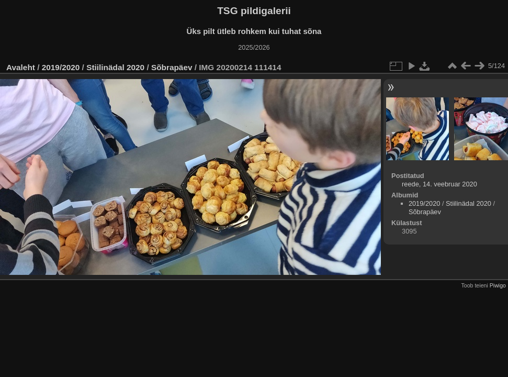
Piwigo (498, 285)
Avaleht (20, 67)
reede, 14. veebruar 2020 (439, 184)
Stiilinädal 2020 (115, 67)
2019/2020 (61, 67)
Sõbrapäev (172, 67)
